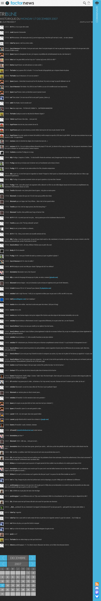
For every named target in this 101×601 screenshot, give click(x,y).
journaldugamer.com (20, 299)
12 (13, 581)
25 (8, 589)
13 (18, 581)
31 (2, 594)
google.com (45, 419)
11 (8, 581)
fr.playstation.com (45, 288)
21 (23, 585)
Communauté (97, 289)
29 (28, 589)
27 (18, 589)
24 (2, 589)
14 (23, 581)
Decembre (18, 558)
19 (13, 585)
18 (8, 585)
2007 (18, 564)
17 (2, 585)
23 (33, 585)
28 (23, 589)
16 (33, 581)
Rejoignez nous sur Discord (97, 588)
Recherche (84, 3)
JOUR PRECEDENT (9, 22)
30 (33, 589)
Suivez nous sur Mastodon (97, 592)
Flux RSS (97, 584)
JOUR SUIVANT (85, 22)
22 (28, 585)
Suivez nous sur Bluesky (97, 596)
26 (13, 589)
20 (18, 585)
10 (2, 581)
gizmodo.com (53, 277)
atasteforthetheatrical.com (25, 430)
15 (28, 581)
